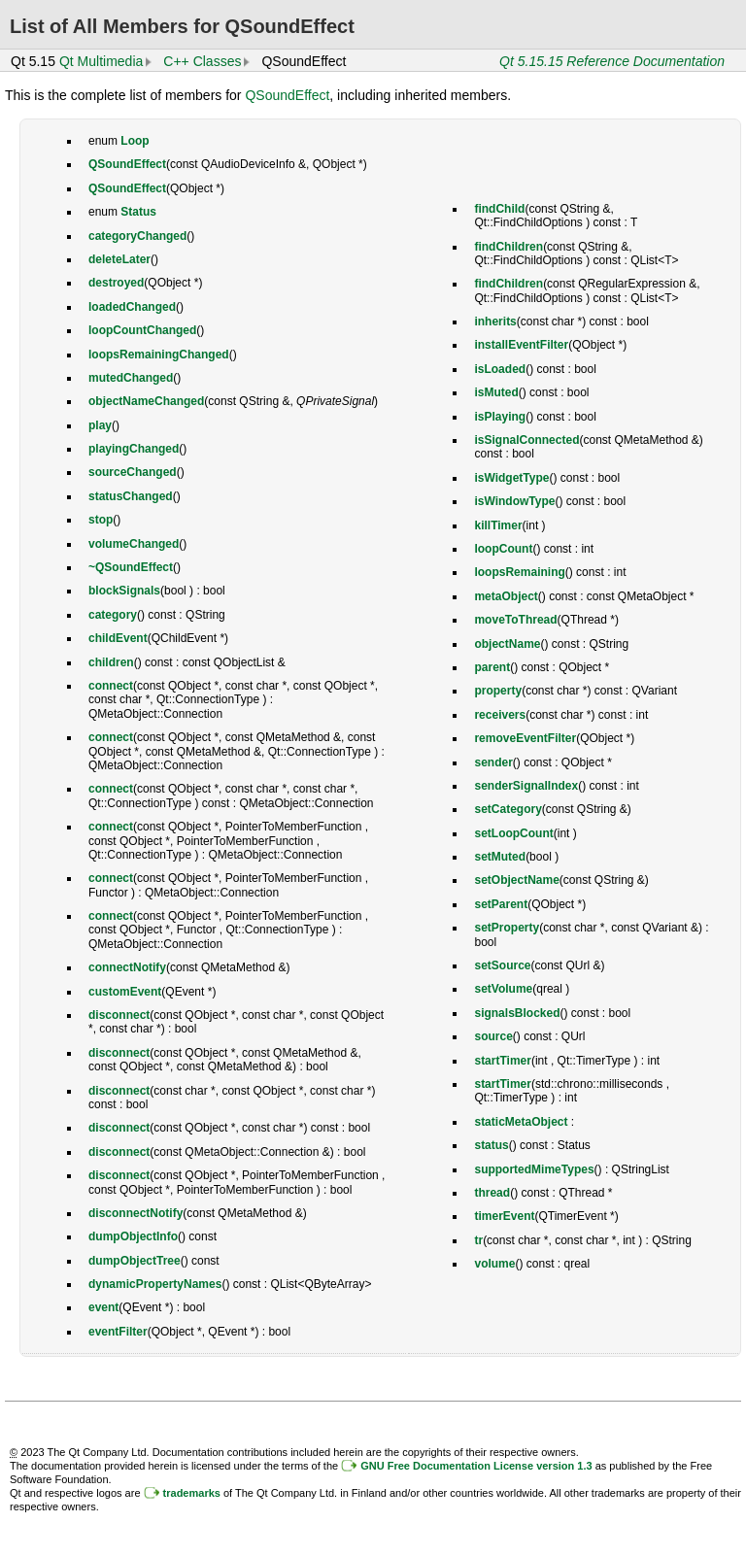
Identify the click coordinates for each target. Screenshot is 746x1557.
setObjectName (516, 880)
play (100, 425)
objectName (507, 644)
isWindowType (514, 501)
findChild (499, 209)
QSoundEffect (287, 95)
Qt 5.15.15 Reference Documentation (612, 61)
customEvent (124, 992)
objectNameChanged (146, 401)
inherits (495, 321)
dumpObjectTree (134, 1261)
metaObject (505, 596)
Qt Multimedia (101, 61)
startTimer (502, 1060)
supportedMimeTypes (533, 1169)
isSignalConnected (526, 440)
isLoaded (500, 369)
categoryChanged (137, 236)
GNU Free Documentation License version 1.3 (476, 1466)
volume (494, 1263)
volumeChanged (133, 544)
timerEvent (504, 1216)
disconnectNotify (135, 1213)
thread (492, 1193)
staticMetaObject (520, 1122)
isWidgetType (511, 478)
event (103, 1307)
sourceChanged (132, 472)
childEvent (118, 638)
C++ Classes (202, 61)
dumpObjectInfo (133, 1236)
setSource (502, 965)
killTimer (498, 525)
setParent (500, 904)
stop (100, 519)
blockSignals (124, 590)
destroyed (116, 282)
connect (110, 686)
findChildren (508, 247)
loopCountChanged (142, 330)
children (111, 662)
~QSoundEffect (130, 567)
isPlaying (500, 416)
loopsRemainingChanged (158, 354)
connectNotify (127, 967)
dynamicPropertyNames (154, 1284)
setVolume (503, 989)
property (498, 690)
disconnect (119, 1015)
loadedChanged (132, 307)
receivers (500, 715)
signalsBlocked (517, 1013)
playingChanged (133, 449)
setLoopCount (513, 833)
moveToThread (515, 619)
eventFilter (118, 1331)
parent (492, 667)
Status (138, 212)
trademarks (191, 1493)
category (112, 615)
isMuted (496, 392)
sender (493, 762)
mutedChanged (130, 378)
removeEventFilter (525, 738)
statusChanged (130, 496)
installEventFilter (521, 345)
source (493, 1036)
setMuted (500, 856)
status (491, 1145)
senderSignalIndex (526, 786)
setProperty (506, 927)
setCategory (507, 809)
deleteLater (119, 259)
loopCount (503, 549)
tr (478, 1240)
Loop (134, 141)
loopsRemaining (519, 572)
